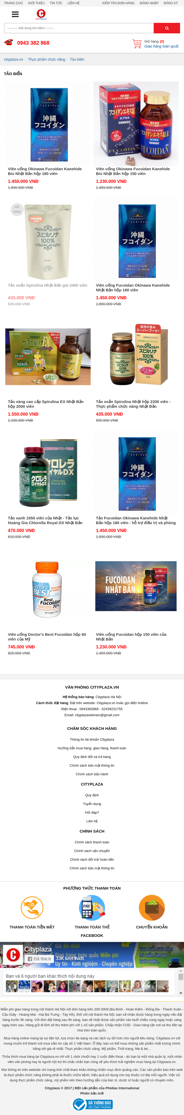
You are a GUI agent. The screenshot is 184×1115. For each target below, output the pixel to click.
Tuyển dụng (92, 804)
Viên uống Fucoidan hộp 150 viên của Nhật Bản (131, 636)
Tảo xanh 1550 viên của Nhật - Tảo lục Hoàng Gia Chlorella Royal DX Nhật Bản (45, 520)
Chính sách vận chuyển (92, 851)
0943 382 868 (33, 43)
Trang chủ (13, 3)
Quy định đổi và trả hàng (92, 757)
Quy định (92, 795)
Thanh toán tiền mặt (32, 927)
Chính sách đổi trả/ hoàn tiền (92, 859)
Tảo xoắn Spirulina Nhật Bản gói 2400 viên (47, 285)
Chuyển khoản (152, 927)
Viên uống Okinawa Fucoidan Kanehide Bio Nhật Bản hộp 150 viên (133, 171)
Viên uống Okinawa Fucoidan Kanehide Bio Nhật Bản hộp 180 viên (45, 171)
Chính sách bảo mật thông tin (92, 765)
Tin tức (56, 3)
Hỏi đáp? (92, 812)
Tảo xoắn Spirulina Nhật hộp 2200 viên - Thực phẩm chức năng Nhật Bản (133, 404)
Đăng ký (171, 3)
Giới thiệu (36, 3)
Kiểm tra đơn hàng (118, 3)
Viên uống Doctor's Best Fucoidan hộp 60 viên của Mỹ (47, 636)
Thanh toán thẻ (92, 927)
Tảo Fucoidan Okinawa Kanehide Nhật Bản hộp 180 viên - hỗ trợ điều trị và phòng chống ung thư (136, 520)
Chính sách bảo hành (92, 774)
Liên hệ (73, 3)
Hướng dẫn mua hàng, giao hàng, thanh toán (92, 748)
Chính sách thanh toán (92, 842)
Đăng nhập (149, 3)
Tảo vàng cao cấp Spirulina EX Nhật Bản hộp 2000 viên (46, 404)
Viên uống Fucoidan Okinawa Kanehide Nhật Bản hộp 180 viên (133, 287)
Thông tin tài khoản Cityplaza (92, 739)
